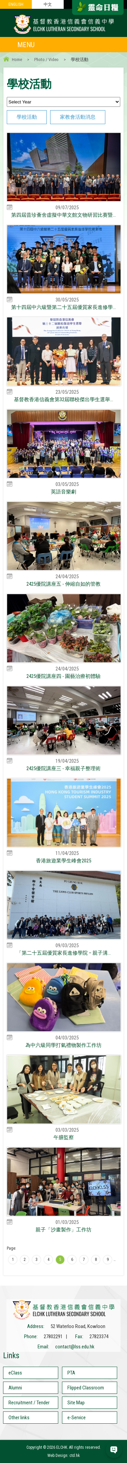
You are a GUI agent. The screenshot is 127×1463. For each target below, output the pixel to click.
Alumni (15, 1388)
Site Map (76, 1403)
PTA (71, 1373)
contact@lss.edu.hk (74, 1347)
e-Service (76, 1418)
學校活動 (27, 117)
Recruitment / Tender (28, 1403)
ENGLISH (15, 4)
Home (17, 59)
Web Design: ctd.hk (63, 1455)
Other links (18, 1418)
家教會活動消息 (78, 117)
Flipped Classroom (85, 1388)
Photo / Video (46, 59)
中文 (48, 4)
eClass (15, 1373)
